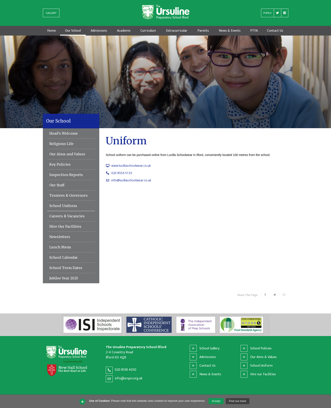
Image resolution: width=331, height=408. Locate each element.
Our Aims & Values (263, 356)
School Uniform (261, 365)
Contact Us (207, 365)
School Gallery (209, 348)
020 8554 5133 (119, 173)
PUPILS (267, 14)
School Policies (261, 348)
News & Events (210, 374)
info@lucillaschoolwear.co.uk (128, 180)
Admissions (207, 356)
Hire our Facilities (263, 374)
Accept (216, 401)
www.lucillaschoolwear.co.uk (128, 166)
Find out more (237, 401)
